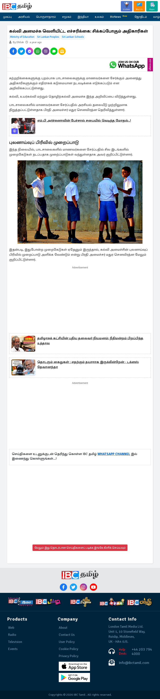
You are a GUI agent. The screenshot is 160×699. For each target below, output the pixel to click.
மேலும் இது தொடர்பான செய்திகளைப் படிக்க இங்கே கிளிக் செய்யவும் (80, 547)
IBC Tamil (79, 694)
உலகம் (99, 17)
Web (11, 628)
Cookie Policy (68, 649)
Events (13, 649)
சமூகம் (66, 17)
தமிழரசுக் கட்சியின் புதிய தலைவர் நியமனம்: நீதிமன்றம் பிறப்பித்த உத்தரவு (90, 340)
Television (15, 642)
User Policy (67, 642)
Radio (12, 635)
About (63, 628)
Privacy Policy (68, 656)
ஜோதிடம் (140, 17)
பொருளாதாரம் (46, 17)
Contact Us (67, 635)
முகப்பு (7, 17)
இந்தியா (83, 17)
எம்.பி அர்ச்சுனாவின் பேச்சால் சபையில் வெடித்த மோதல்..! (84, 120)
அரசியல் (24, 17)
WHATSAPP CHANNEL (114, 454)
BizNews (119, 16)
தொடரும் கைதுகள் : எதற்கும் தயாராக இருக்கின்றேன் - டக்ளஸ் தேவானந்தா (88, 364)
